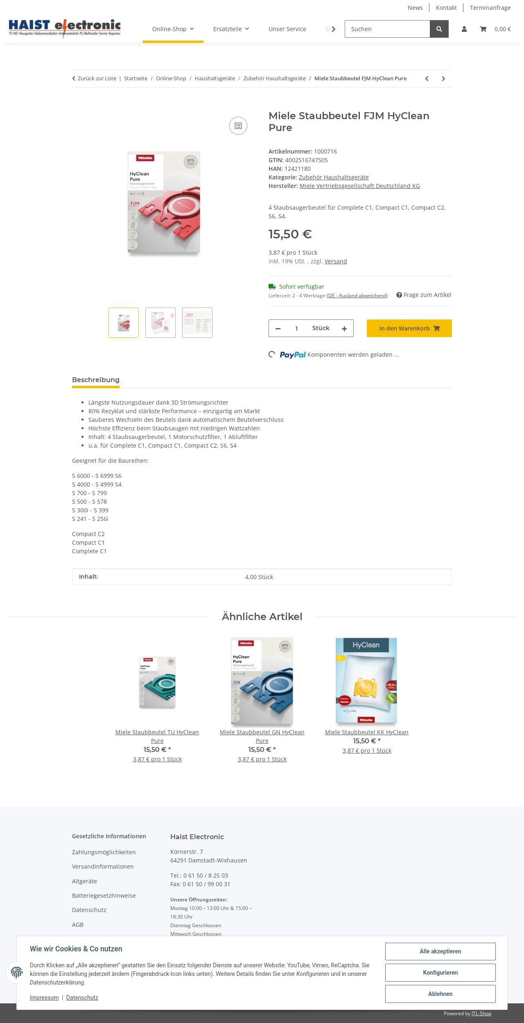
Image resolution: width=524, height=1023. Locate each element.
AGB (78, 924)
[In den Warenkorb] (78, 105)
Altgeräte (84, 881)
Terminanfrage (490, 7)
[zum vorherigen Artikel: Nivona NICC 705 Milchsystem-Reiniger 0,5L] (426, 78)
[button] (464, 29)
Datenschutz (82, 997)
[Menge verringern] (278, 328)
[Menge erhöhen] (344, 328)
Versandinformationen (103, 866)
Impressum (44, 997)
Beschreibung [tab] (96, 380)
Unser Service (287, 29)
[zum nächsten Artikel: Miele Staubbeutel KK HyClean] (443, 78)
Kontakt (446, 7)
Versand (336, 261)
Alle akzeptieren (440, 951)
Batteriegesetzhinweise (104, 895)
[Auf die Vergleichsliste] (238, 126)
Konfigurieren (440, 972)
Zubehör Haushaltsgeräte (334, 177)
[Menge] (297, 328)
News (415, 7)
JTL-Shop (481, 1013)
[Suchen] (387, 29)
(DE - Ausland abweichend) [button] (357, 295)
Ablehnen (440, 994)
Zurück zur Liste (97, 78)
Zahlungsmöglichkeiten (104, 852)
